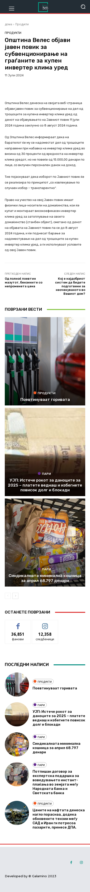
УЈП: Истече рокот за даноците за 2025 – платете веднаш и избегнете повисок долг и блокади (45, 485)
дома (8, 24)
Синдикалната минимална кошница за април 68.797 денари (45, 578)
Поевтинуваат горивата (45, 399)
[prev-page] (8, 596)
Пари (44, 473)
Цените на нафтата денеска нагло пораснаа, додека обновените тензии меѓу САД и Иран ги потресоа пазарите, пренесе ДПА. (59, 818)
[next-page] (15, 596)
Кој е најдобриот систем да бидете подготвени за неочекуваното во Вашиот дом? (70, 286)
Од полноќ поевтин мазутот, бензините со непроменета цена (23, 282)
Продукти (22, 24)
